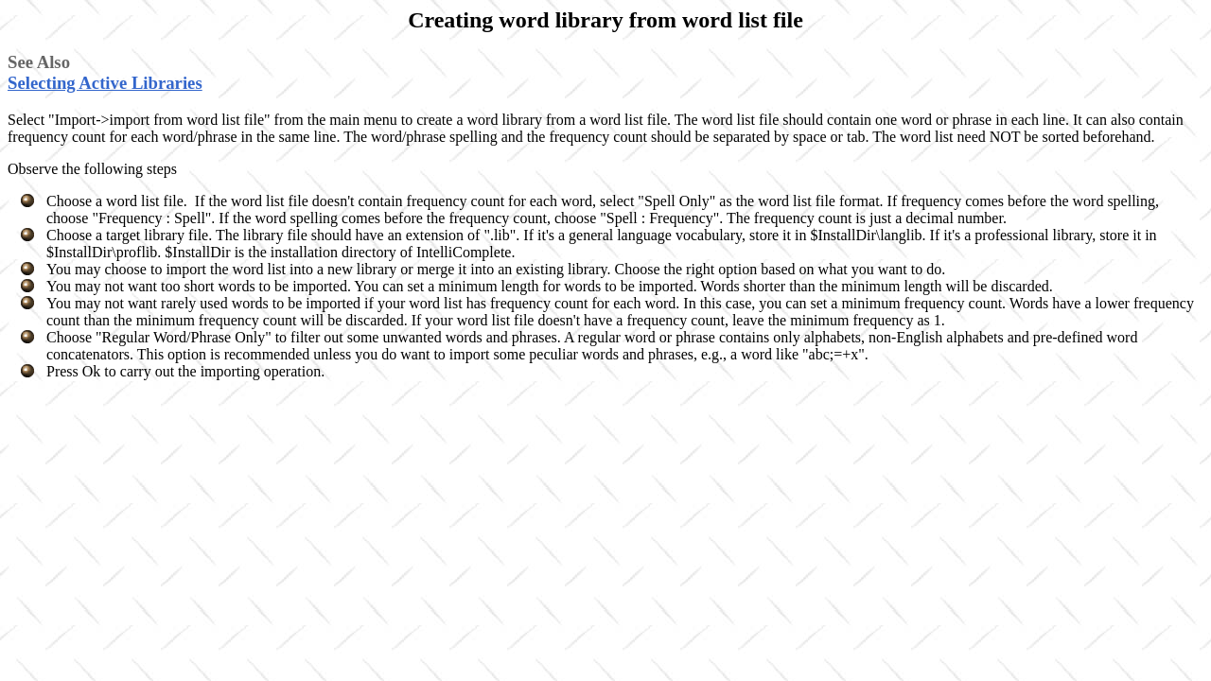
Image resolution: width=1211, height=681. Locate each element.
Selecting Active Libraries (105, 83)
